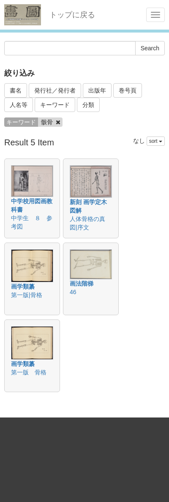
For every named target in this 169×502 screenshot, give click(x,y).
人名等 (18, 104)
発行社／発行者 (55, 90)
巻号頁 (127, 90)
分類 (88, 104)
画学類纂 (23, 286)
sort (155, 141)
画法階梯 (81, 283)
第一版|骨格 (26, 295)
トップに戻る (72, 15)
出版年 (97, 90)
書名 (16, 90)
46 (73, 292)
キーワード (55, 104)
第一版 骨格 (28, 372)
